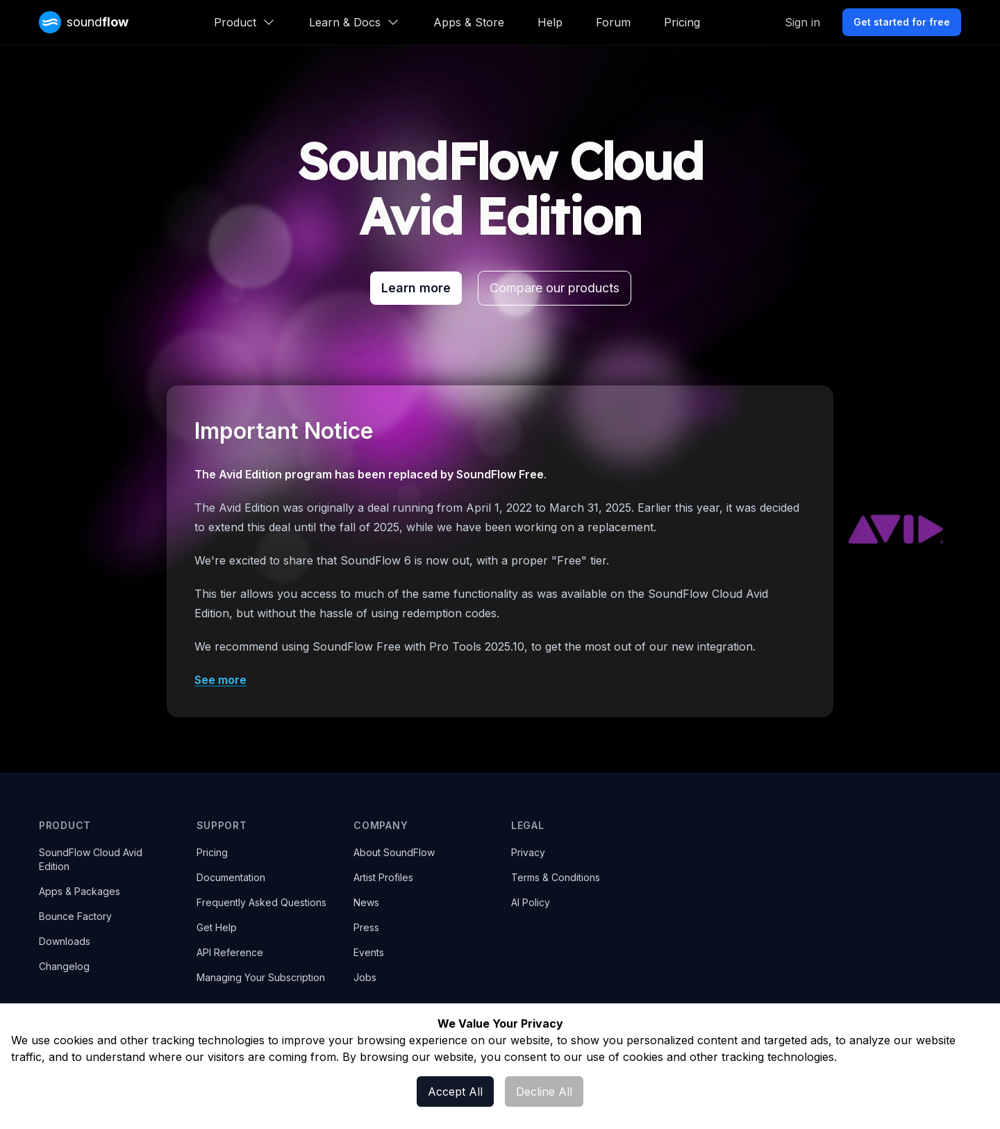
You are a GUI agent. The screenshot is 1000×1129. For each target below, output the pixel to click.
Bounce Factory (75, 916)
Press (366, 927)
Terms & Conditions (555, 877)
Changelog (64, 966)
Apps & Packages (79, 891)
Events (368, 952)
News (366, 902)
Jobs (364, 977)
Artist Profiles (383, 877)
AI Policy (530, 902)
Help (550, 22)
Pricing (682, 22)
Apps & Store (468, 22)
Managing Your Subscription (261, 977)
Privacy (528, 852)
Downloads (64, 941)
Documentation (231, 877)
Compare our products (554, 288)
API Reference (230, 952)
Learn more (416, 288)
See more (220, 680)
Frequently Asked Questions (261, 902)
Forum (613, 22)
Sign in (802, 22)
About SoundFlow (394, 852)
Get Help (217, 927)
